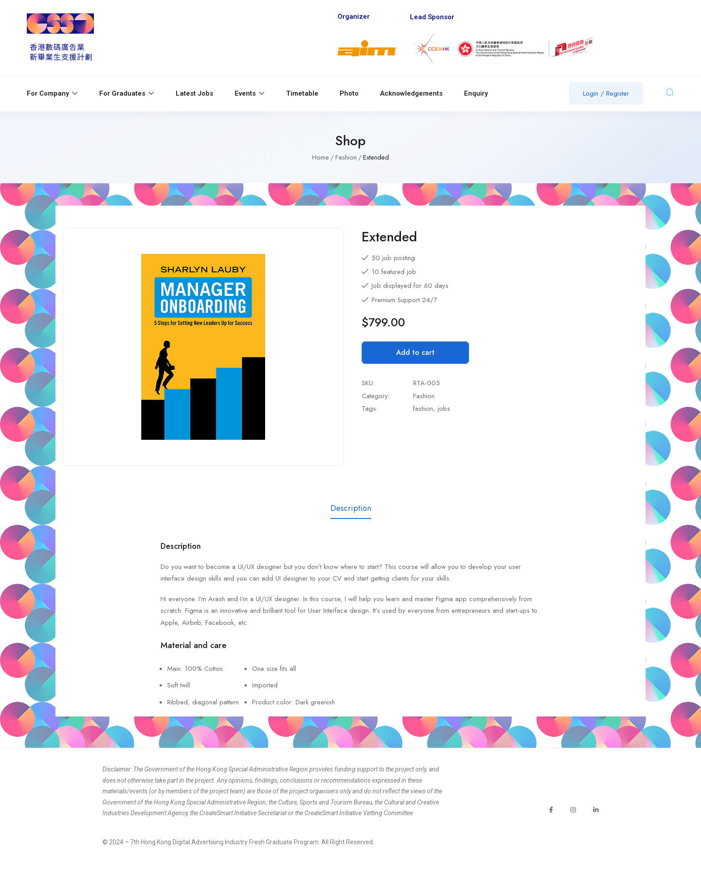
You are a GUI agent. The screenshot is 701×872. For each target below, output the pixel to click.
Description (350, 508)
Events (250, 93)
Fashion (346, 157)
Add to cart (415, 352)
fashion (423, 408)
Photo (349, 93)
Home (320, 157)
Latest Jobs (194, 93)
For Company (52, 93)
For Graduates (126, 93)
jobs (444, 408)
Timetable (302, 93)
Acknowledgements (411, 93)
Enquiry (476, 93)
